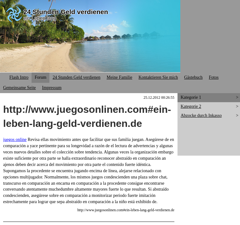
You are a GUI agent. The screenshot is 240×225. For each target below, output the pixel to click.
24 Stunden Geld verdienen (65, 11)
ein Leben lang (39, 18)
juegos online (15, 139)
